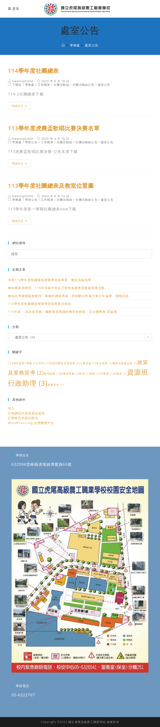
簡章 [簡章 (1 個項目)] (95, 373)
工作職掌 (44, 85)
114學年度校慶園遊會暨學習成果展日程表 (39, 304)
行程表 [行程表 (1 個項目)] (120, 373)
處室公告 (104, 85)
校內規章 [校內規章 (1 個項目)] (52, 373)
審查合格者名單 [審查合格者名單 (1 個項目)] (124, 363)
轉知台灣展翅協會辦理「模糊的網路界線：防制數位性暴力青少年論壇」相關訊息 (68, 296)
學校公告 (31, 142)
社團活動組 (61, 85)
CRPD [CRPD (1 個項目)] (43, 363)
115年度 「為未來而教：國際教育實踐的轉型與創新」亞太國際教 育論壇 (62, 312)
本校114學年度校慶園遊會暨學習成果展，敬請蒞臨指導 (49, 280)
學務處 (30, 85)
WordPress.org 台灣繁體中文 (31, 423)
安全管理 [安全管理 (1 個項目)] (104, 363)
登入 (11, 408)
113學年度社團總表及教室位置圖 (51, 185)
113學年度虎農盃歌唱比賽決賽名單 (53, 128)
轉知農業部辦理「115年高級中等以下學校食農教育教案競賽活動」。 (60, 288)
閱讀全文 (19, 106)
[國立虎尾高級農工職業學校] (63, 45)
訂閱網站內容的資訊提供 (26, 413)
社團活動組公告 (83, 85)
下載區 (17, 85)
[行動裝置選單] (13, 8)
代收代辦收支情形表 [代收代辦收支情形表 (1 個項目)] (64, 363)
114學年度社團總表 (33, 70)
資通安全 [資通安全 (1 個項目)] (56, 384)
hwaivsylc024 (22, 81)
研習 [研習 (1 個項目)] (84, 373)
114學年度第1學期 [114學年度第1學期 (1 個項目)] (22, 363)
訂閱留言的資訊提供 (23, 418)
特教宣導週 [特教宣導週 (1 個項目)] (69, 373)
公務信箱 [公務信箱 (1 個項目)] (88, 363)
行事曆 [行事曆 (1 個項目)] (107, 373)
